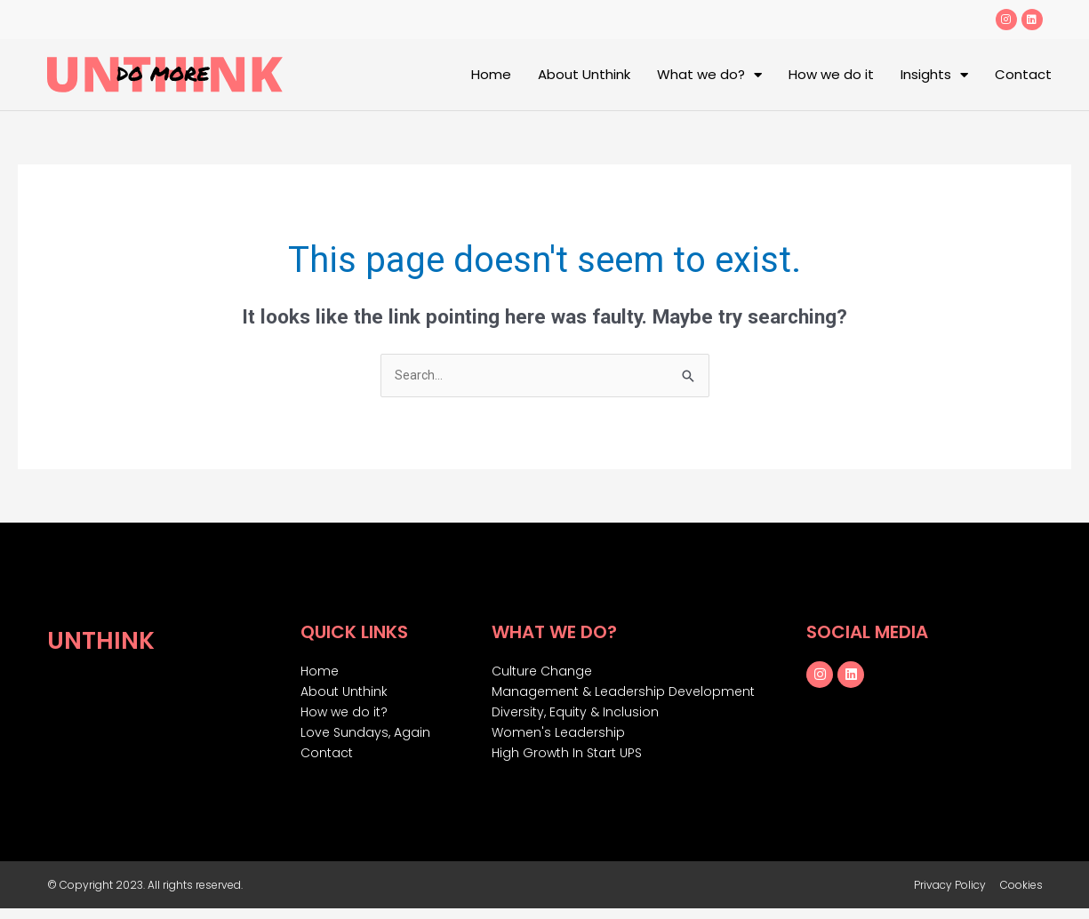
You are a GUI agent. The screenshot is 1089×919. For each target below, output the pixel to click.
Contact (1023, 74)
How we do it (831, 74)
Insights (934, 75)
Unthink (109, 639)
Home (491, 74)
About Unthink (584, 74)
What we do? (709, 75)
